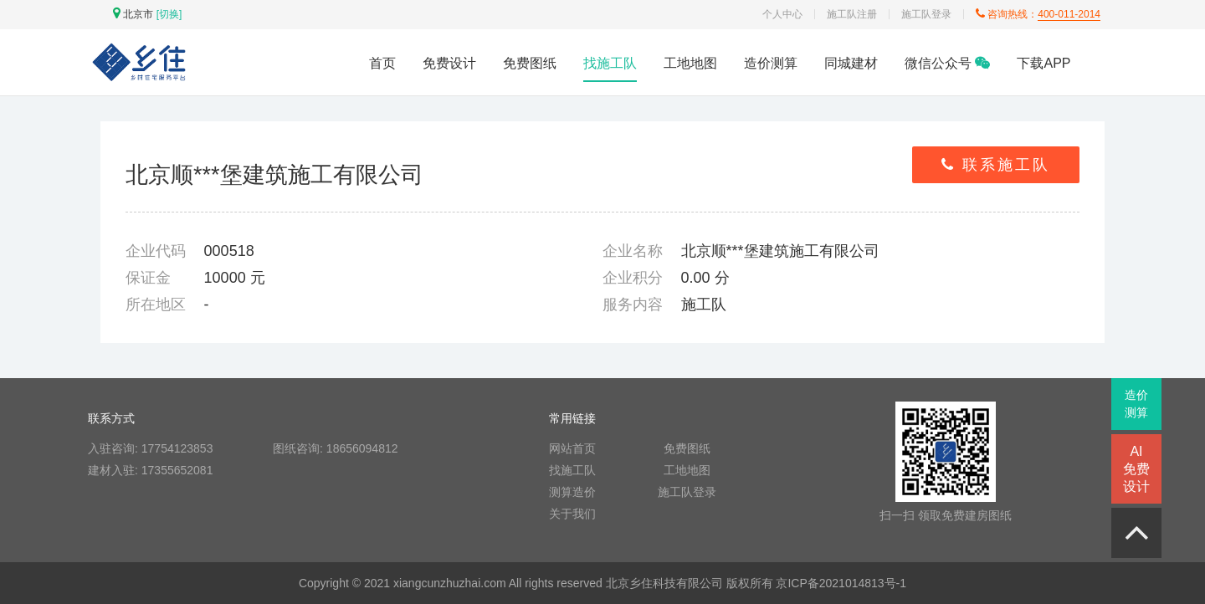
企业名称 (632, 251)
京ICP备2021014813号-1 (841, 583)
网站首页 (572, 448)
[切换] (169, 14)
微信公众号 (947, 63)
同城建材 (851, 63)
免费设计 (449, 63)
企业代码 (156, 251)
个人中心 (782, 14)
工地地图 (690, 63)
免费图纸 (529, 63)
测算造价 (572, 492)
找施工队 (610, 63)
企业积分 (632, 277)
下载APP (1043, 63)
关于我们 (572, 513)
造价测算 (770, 63)
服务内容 (632, 304)
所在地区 (156, 304)
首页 (382, 63)
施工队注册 (852, 14)
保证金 (148, 277)
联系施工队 (995, 164)
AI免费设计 (1136, 469)
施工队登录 (926, 14)
